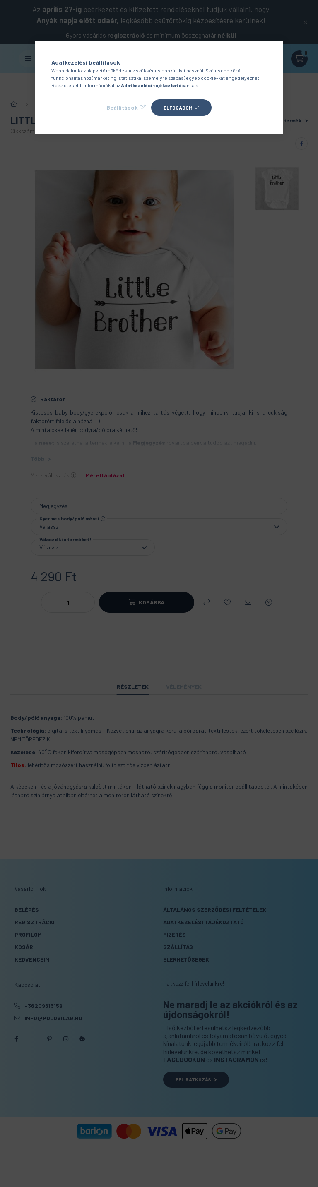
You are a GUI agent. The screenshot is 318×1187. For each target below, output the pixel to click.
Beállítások (122, 107)
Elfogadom (178, 107)
